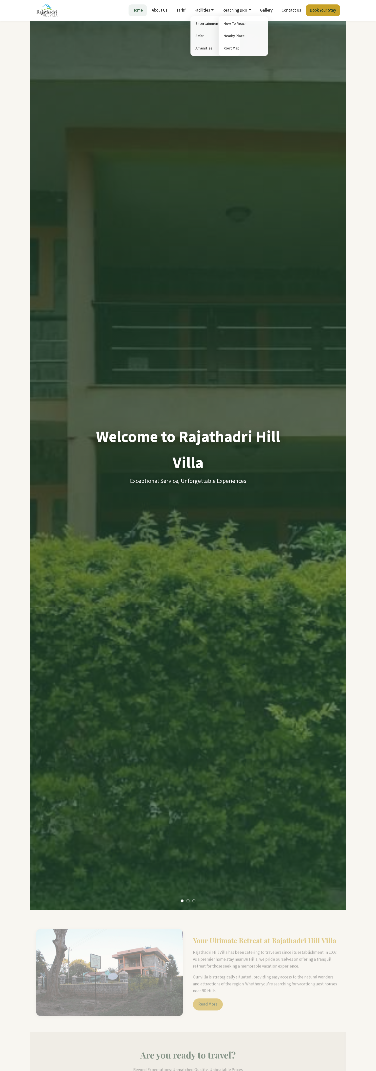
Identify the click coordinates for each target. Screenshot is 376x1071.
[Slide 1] (182, 900)
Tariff (181, 10)
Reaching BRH (235, 10)
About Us (159, 10)
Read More (208, 1007)
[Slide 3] (193, 900)
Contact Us (291, 10)
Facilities (202, 10)
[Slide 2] (188, 900)
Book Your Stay (323, 10)
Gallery (266, 10)
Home (137, 10)
